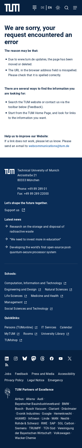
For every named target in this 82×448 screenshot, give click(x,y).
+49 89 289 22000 (36, 193)
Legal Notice (35, 380)
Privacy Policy (14, 380)
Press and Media (43, 374)
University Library (53, 333)
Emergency (55, 380)
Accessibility (66, 374)
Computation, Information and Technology (33, 283)
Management (13, 302)
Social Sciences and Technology (26, 308)
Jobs (7, 374)
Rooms (28, 333)
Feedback (21, 374)
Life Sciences (13, 296)
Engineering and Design (20, 289)
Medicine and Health (45, 296)
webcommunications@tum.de (49, 146)
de (42, 7)
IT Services (48, 327)
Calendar (66, 327)
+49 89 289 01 (37, 189)
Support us (12, 210)
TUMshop (11, 340)
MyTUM (10, 333)
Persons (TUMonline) (19, 327)
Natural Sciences (57, 289)
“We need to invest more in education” (35, 239)
